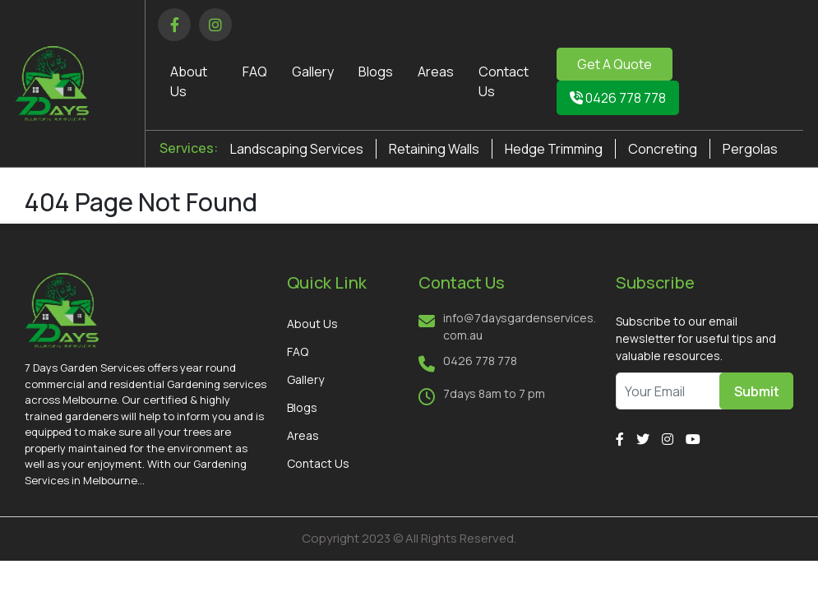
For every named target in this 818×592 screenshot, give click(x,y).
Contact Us (318, 463)
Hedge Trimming (554, 149)
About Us (312, 323)
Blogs (375, 71)
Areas (436, 71)
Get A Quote (614, 64)
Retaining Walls (434, 149)
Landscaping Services (296, 149)
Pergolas (750, 149)
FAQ (255, 71)
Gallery (313, 71)
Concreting (662, 149)
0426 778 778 (618, 98)
